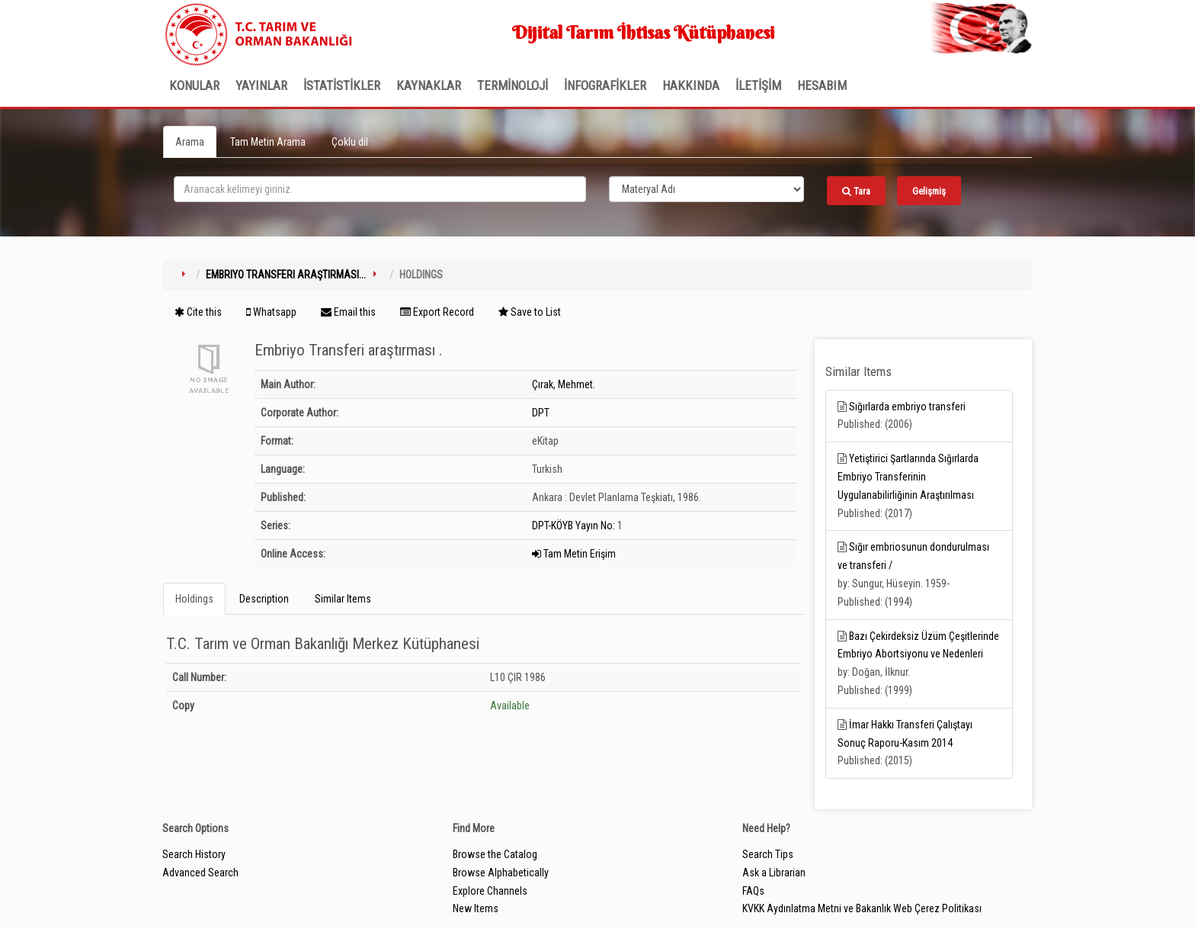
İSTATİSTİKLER (341, 85)
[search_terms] (380, 189)
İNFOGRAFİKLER (605, 85)
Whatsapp (271, 312)
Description (264, 599)
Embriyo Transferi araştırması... (286, 274)
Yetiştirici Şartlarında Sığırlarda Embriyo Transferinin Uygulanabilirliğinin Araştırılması (908, 476)
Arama (189, 142)
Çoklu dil (350, 142)
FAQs (753, 891)
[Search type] (706, 189)
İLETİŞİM (758, 85)
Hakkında (690, 85)
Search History (194, 854)
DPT (540, 413)
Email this (348, 312)
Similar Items (343, 599)
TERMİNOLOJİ (512, 85)
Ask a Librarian (774, 872)
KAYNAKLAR (428, 85)
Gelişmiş (929, 191)
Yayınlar (261, 85)
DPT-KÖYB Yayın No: (573, 525)
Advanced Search (200, 872)
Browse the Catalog (495, 854)
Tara (856, 191)
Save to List (529, 312)
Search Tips (767, 854)
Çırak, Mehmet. (563, 384)
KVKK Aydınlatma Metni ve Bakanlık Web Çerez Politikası (862, 908)
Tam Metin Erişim (574, 554)
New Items (475, 908)
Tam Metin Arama (268, 142)
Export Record (437, 312)
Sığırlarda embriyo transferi (907, 406)
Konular (194, 85)
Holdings (194, 599)
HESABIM (822, 85)
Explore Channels (490, 891)
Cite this (198, 312)
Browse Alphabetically (501, 872)
